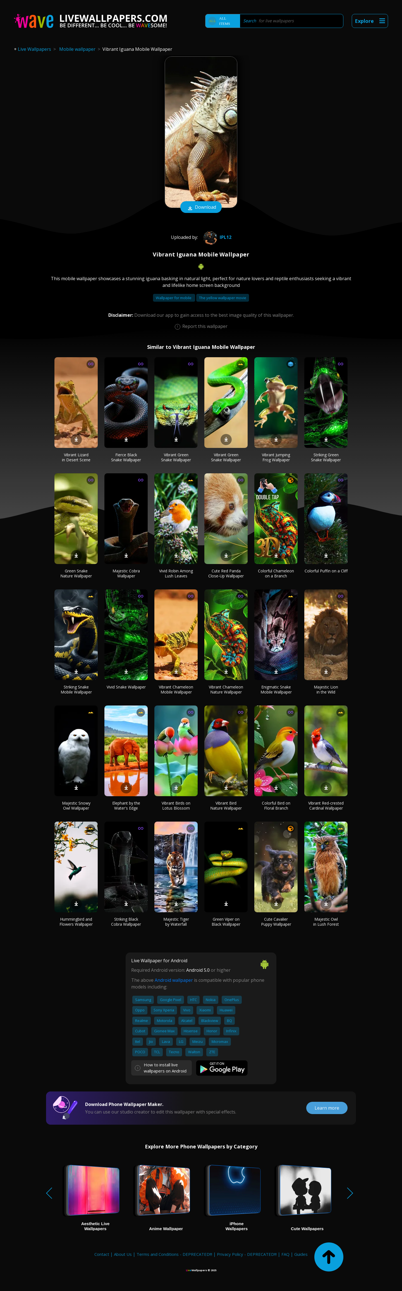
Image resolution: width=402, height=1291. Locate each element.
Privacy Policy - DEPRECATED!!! (247, 1254)
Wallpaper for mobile (174, 297)
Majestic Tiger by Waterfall (176, 921)
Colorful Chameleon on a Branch (276, 573)
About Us (123, 1254)
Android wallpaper (174, 980)
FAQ (285, 1254)
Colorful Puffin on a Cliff (326, 570)
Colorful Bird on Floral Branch (276, 805)
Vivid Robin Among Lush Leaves (176, 573)
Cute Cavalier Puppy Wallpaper (276, 921)
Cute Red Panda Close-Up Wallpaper (226, 573)
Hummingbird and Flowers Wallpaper (76, 921)
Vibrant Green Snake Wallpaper (176, 457)
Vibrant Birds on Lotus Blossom (176, 805)
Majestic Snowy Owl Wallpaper (76, 805)
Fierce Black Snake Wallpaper (126, 457)
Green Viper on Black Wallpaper (226, 921)
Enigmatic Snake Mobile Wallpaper (276, 689)
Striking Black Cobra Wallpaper (126, 921)
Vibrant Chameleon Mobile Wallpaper (176, 689)
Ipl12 (216, 237)
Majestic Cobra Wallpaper (126, 573)
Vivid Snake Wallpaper (126, 687)
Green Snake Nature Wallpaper (76, 573)
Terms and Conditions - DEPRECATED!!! (174, 1254)
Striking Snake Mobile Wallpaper (76, 689)
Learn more (327, 1108)
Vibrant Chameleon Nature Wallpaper (226, 689)
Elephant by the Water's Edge (126, 805)
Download (201, 207)
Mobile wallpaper (77, 49)
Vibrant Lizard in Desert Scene (76, 457)
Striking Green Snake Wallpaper (326, 457)
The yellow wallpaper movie (222, 297)
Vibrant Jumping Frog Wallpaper (276, 457)
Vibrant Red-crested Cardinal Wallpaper (326, 805)
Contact (101, 1254)
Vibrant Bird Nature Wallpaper (226, 805)
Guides (301, 1254)
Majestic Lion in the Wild (326, 689)
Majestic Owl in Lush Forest (326, 921)
